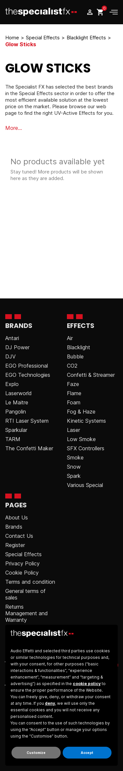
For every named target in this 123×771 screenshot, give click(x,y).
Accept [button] (87, 753)
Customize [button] (36, 753)
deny (50, 703)
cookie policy (87, 683)
